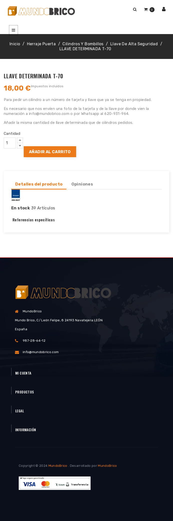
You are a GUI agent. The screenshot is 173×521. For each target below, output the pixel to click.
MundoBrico (57, 466)
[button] (135, 9)
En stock (20, 208)
